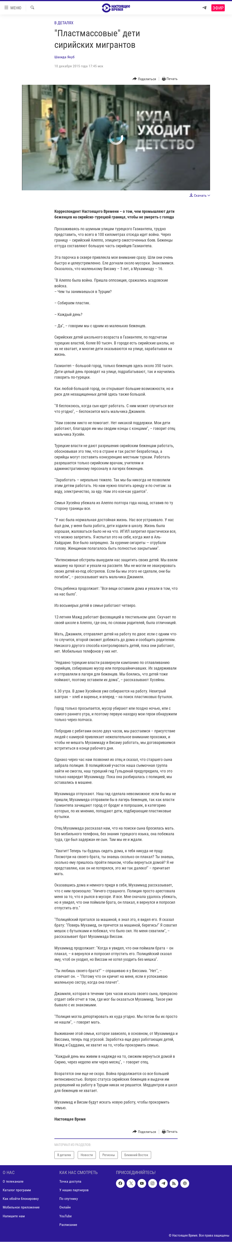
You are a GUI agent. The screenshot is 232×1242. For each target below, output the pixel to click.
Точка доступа (70, 1181)
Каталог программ (17, 1190)
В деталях (63, 22)
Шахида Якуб (64, 57)
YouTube (65, 1216)
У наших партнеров (74, 1190)
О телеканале (13, 1181)
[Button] (144, 79)
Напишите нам (14, 1216)
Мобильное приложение (21, 1207)
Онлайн (65, 1207)
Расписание (68, 1225)
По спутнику (68, 1199)
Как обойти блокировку (21, 1199)
